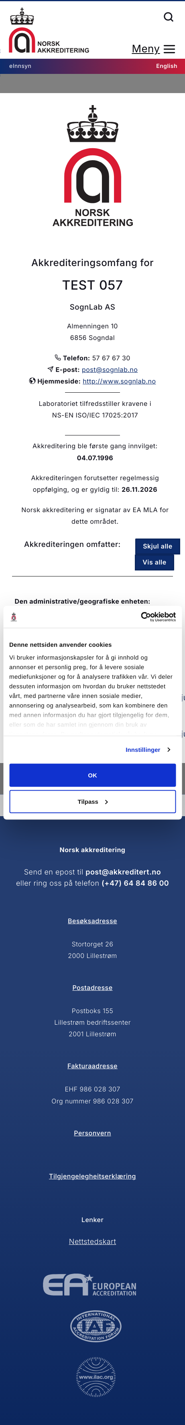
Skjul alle (158, 546)
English (166, 66)
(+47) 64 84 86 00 (135, 883)
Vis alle (154, 562)
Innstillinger (143, 749)
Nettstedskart (92, 1242)
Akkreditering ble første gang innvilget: (95, 446)
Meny (146, 49)
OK (92, 775)
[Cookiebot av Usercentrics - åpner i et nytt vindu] (141, 617)
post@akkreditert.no (123, 872)
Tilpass (93, 801)
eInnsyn (20, 66)
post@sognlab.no (110, 370)
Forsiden (49, 30)
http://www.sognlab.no (119, 381)
